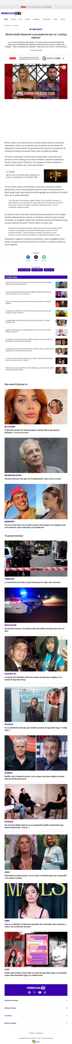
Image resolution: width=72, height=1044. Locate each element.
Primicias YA (8, 25)
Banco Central (46, 19)
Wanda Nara (36, 19)
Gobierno (13, 19)
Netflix (55, 19)
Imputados (9, 148)
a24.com (48, 7)
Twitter (36, 258)
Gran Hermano (27, 143)
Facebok (28, 258)
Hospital (62, 19)
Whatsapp (43, 258)
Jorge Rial (27, 19)
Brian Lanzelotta (57, 143)
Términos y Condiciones (36, 1033)
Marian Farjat (49, 270)
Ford (20, 19)
